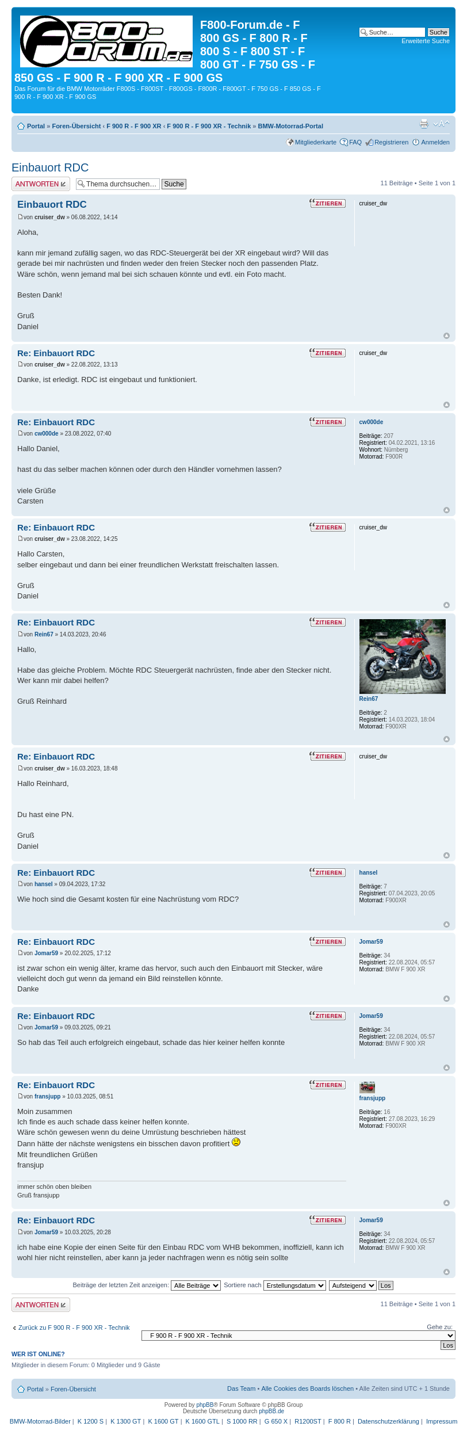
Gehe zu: (440, 1326)
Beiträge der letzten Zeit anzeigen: (146, 1284)
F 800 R (339, 1421)
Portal (36, 126)
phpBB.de (271, 1411)
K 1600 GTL (203, 1421)
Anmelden (435, 142)
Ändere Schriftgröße (441, 124)
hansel (44, 884)
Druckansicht (424, 124)
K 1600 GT (163, 1421)
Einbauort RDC (50, 167)
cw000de (47, 433)
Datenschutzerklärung (388, 1421)
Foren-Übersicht (76, 126)
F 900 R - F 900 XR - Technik (209, 126)
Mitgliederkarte (315, 142)
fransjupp (48, 1096)
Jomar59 (46, 953)
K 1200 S (91, 1421)
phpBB (204, 1405)
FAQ (355, 142)
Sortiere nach (275, 1284)
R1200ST (307, 1421)
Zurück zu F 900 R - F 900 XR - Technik (74, 1327)
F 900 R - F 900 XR (133, 126)
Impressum (441, 1421)
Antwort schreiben (41, 184)
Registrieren (391, 142)
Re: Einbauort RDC (56, 353)
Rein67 (44, 634)
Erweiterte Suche (425, 40)
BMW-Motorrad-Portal (290, 126)
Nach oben (446, 336)
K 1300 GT (125, 1421)
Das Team (241, 1388)
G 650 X (276, 1421)
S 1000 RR (242, 1421)
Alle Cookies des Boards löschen (307, 1388)
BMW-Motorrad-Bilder (40, 1421)
